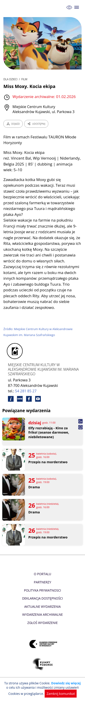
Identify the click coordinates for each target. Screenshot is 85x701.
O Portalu (42, 574)
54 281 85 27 (25, 390)
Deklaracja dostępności (42, 598)
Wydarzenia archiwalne (42, 614)
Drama (34, 487)
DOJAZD (13, 124)
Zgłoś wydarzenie (42, 623)
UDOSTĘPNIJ (36, 124)
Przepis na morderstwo (48, 462)
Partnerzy (42, 582)
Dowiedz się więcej (66, 683)
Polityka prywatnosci (42, 590)
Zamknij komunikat (60, 693)
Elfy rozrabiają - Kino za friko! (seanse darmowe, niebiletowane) (48, 432)
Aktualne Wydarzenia (42, 606)
